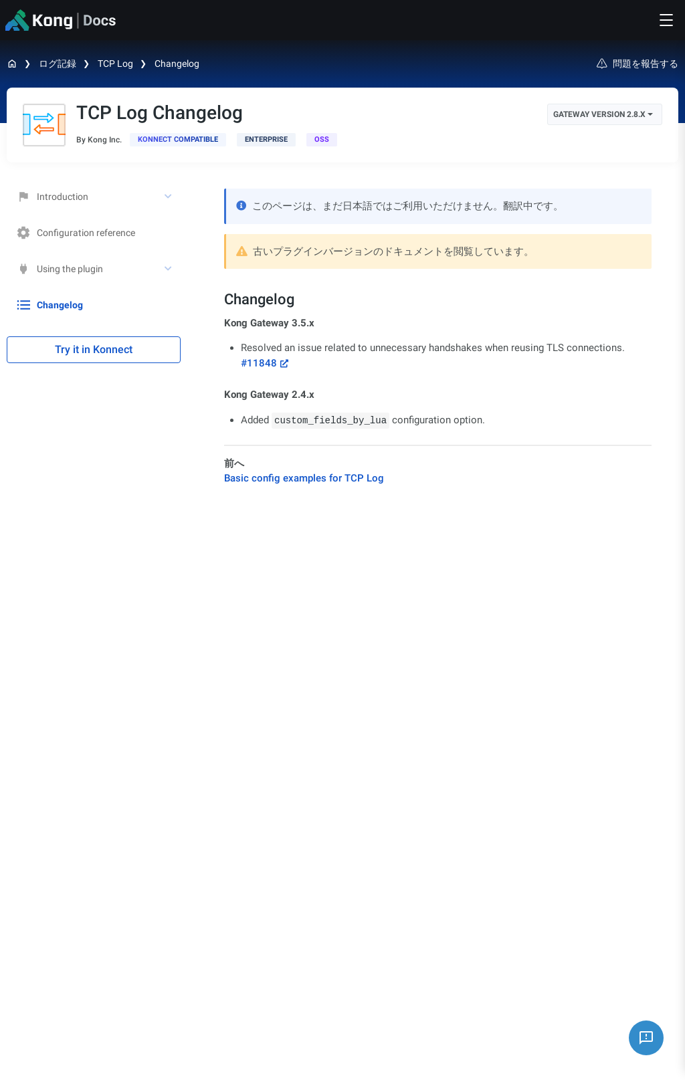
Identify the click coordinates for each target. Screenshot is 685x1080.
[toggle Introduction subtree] (169, 196)
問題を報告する (637, 64)
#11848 (259, 363)
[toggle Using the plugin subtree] (169, 268)
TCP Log (115, 63)
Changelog (177, 63)
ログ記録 (57, 63)
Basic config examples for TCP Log (304, 478)
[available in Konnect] (178, 139)
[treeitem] (94, 305)
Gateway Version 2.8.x (603, 114)
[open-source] (321, 139)
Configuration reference (76, 232)
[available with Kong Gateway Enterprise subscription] (266, 139)
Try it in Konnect (93, 349)
